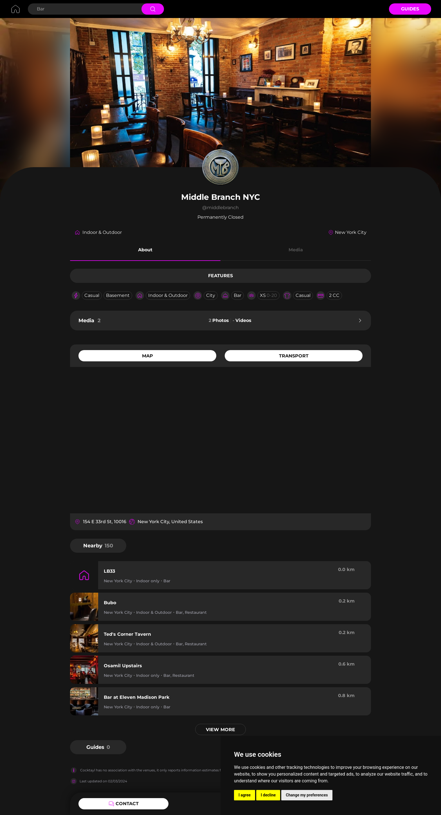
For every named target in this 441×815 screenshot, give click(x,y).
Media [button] (296, 249)
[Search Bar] (84, 9)
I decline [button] (268, 795)
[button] (145, 251)
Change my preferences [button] (307, 795)
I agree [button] (244, 795)
